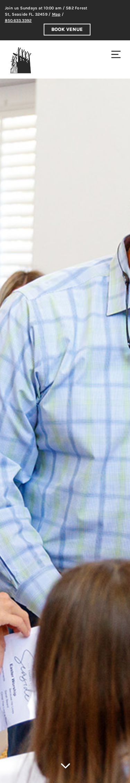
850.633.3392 (18, 20)
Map (56, 14)
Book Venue (67, 29)
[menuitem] (116, 54)
